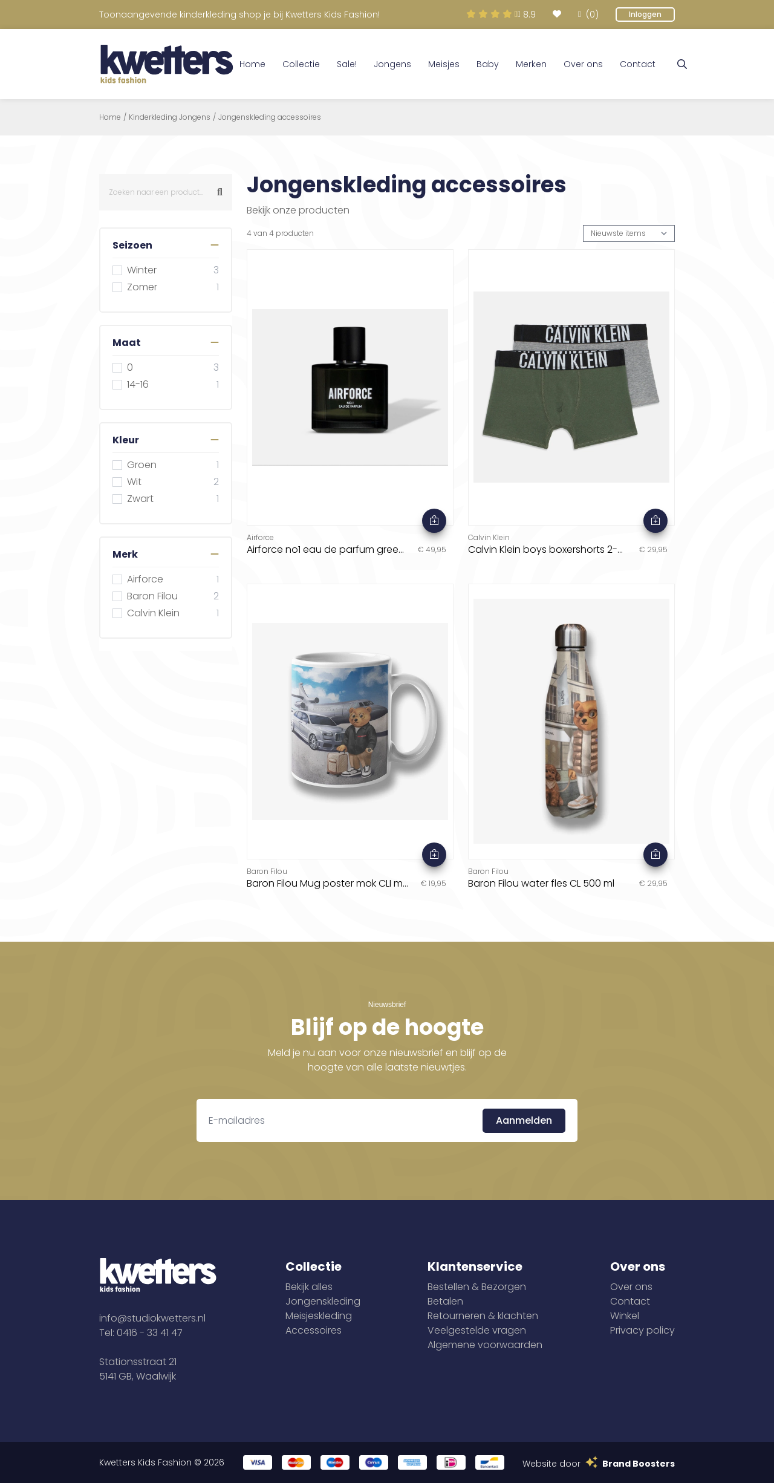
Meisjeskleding (318, 1316)
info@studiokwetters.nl (152, 1318)
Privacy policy (642, 1330)
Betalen (445, 1301)
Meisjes (444, 64)
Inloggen (645, 14)
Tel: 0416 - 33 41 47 (141, 1333)
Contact (637, 64)
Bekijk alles (309, 1287)
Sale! (347, 64)
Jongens (392, 64)
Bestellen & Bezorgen (477, 1287)
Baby (487, 64)
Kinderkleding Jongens (169, 117)
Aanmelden (524, 1120)
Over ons (583, 64)
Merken (531, 64)
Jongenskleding (322, 1301)
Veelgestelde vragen (477, 1330)
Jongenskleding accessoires (269, 117)
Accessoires (313, 1330)
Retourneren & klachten (483, 1316)
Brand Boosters (638, 1464)
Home (252, 64)
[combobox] (165, 192)
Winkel (624, 1316)
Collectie (301, 64)
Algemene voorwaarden (485, 1345)
